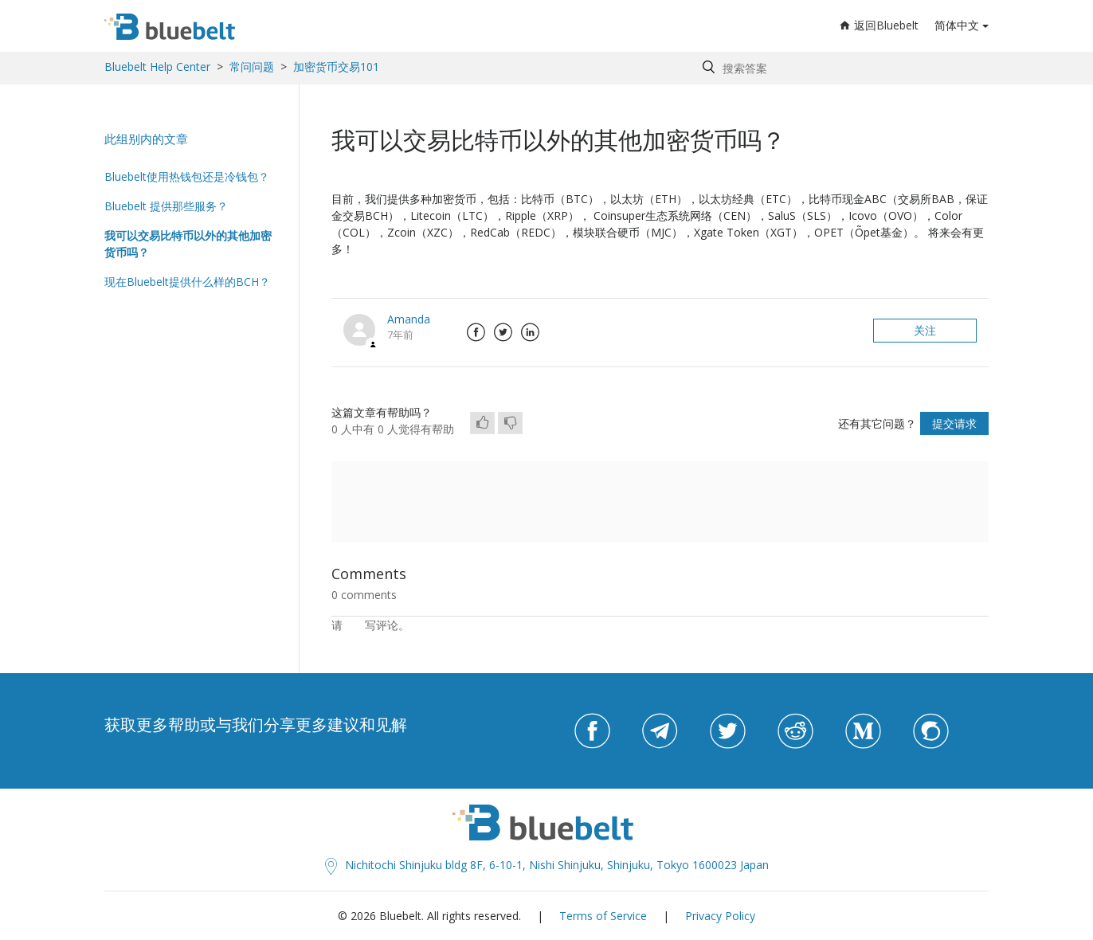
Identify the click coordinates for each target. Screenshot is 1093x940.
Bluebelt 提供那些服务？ (166, 205)
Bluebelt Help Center (157, 66)
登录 (354, 625)
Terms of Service (603, 915)
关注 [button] (925, 330)
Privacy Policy (720, 915)
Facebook (475, 332)
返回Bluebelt (879, 25)
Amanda (408, 319)
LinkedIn (529, 332)
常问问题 (251, 66)
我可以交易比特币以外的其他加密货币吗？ (188, 244)
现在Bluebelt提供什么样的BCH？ (187, 281)
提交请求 (954, 423)
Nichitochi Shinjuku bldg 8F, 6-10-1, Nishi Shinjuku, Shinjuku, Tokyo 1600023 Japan (547, 864)
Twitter (502, 332)
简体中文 (956, 25)
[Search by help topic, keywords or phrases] (842, 68)
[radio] (482, 423)
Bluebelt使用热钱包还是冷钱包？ (186, 176)
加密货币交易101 (336, 66)
